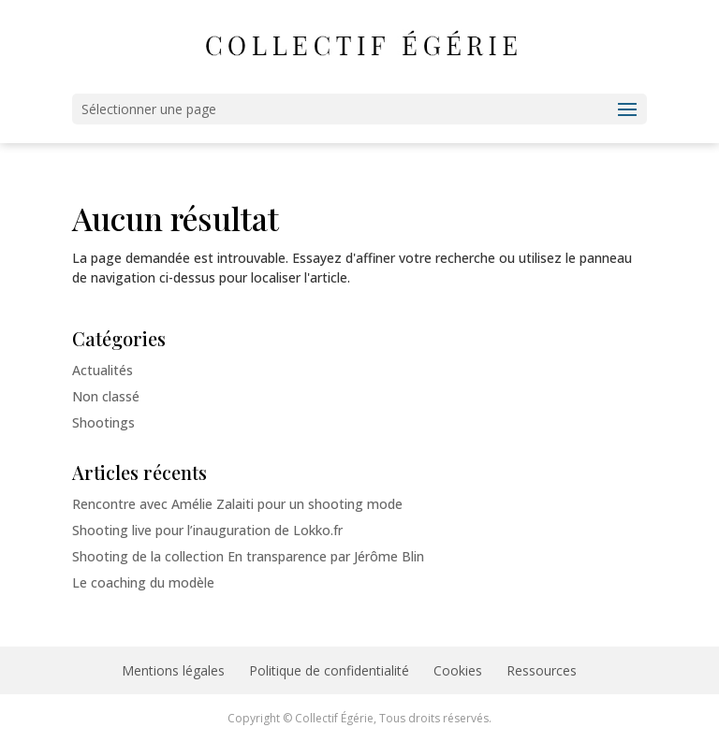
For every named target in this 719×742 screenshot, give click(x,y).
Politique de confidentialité (329, 670)
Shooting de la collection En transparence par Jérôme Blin (248, 556)
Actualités (102, 370)
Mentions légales (173, 670)
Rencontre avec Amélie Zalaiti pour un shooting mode (237, 504)
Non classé (105, 396)
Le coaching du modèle (143, 582)
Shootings (103, 422)
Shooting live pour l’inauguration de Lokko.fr (207, 530)
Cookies (457, 670)
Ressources (541, 670)
